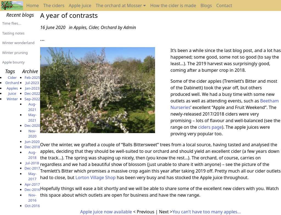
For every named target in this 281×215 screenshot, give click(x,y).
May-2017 (32, 176)
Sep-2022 (32, 98)
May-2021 (32, 117)
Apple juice (80, 5)
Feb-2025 (32, 77)
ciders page (210, 127)
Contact (224, 5)
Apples (12, 88)
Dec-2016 (32, 189)
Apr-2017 (32, 184)
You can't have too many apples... (206, 212)
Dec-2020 (32, 125)
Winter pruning (15, 52)
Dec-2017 (32, 168)
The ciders (53, 5)
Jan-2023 (32, 88)
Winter (12, 98)
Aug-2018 (32, 155)
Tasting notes (13, 33)
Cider (12, 77)
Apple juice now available (106, 212)
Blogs (206, 5)
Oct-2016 (32, 205)
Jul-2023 (32, 82)
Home (32, 5)
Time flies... (11, 23)
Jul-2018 (32, 162)
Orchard (12, 82)
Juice (12, 93)
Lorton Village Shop (95, 177)
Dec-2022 (32, 93)
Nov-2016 (32, 198)
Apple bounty (13, 62)
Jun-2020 (32, 141)
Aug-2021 (32, 107)
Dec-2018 (32, 146)
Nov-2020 (32, 133)
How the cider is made (173, 5)
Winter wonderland (18, 42)
